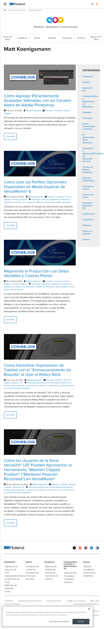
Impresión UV (17, 383)
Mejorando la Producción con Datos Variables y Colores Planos (36, 273)
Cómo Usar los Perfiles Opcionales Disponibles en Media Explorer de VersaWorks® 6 (35, 187)
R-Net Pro (9, 601)
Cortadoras (88, 219)
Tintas (7, 591)
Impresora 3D (70, 573)
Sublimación (88, 213)
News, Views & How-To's (17, 10)
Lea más (10, 136)
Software (7, 113)
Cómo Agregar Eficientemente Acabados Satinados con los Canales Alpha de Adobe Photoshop (37, 100)
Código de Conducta (76, 601)
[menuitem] (97, 4)
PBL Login (94, 601)
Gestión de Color (88, 196)
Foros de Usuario (12, 604)
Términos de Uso (54, 601)
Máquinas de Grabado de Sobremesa (51, 569)
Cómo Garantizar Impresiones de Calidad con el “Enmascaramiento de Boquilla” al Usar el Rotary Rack (37, 370)
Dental (85, 82)
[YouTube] (80, 548)
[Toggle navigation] (5, 4)
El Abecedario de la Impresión (88, 138)
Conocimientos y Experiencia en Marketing (90, 101)
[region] (47, 616)
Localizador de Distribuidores (86, 604)
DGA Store (88, 576)
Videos (86, 239)
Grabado (86, 112)
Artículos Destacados (88, 179)
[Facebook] (68, 548)
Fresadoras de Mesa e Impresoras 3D (70, 565)
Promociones (89, 572)
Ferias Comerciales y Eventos (88, 126)
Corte (28, 562)
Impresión (9, 562)
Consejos (49, 110)
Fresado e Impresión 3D (87, 206)
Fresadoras (69, 576)
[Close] (89, 609)
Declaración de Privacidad (29, 601)
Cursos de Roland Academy (87, 170)
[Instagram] (85, 548)
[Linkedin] (91, 548)
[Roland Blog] (97, 548)
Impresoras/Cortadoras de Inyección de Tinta (15, 579)
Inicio (5, 10)
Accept (81, 621)
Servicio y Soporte (19, 199)
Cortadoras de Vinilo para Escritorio (32, 575)
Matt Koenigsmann (35, 10)
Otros (86, 562)
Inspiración (87, 76)
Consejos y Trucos (61, 110)
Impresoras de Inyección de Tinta (11, 569)
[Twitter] (74, 548)
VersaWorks (89, 569)
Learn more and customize (59, 621)
